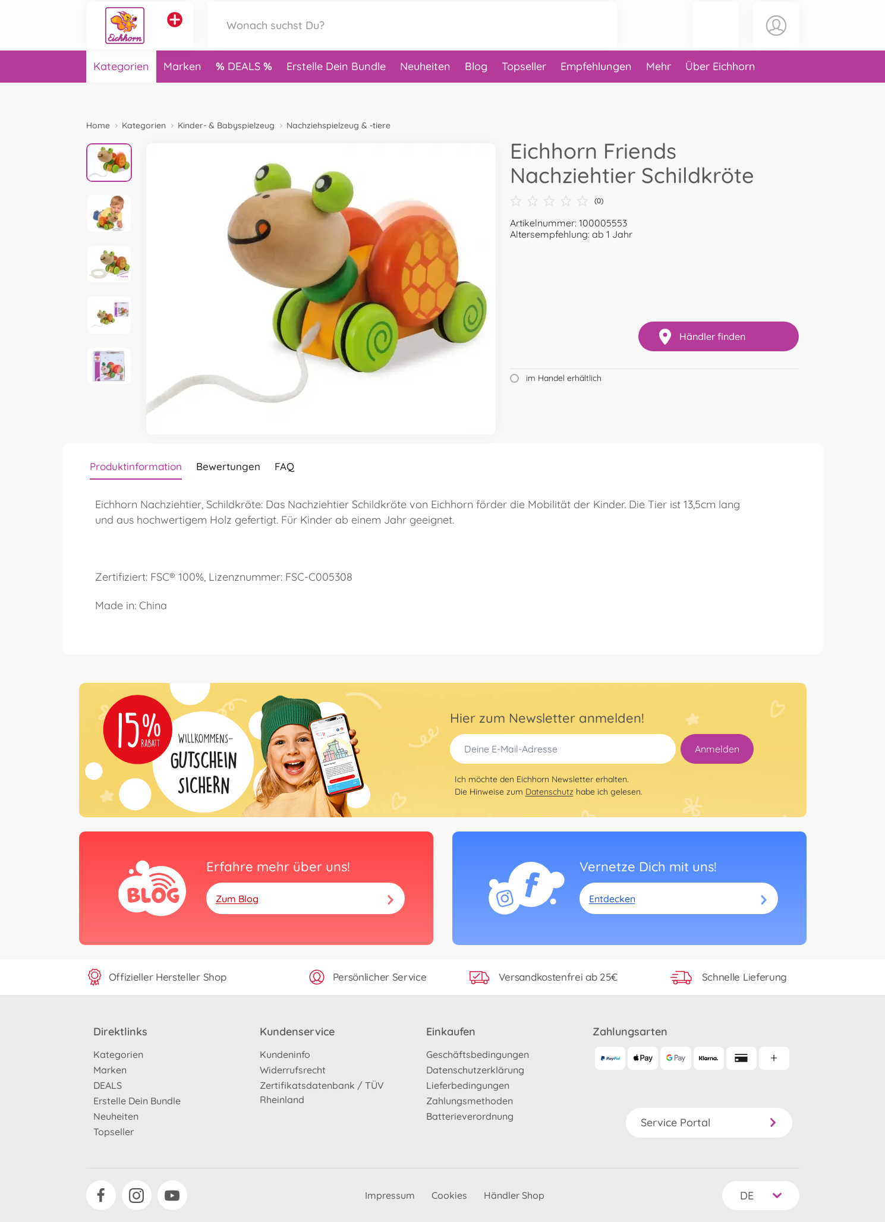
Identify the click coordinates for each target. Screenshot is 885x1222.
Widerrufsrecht (293, 1070)
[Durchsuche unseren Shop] (412, 37)
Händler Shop (514, 1195)
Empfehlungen (596, 91)
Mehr (658, 91)
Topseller (524, 91)
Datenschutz (549, 791)
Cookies (449, 1195)
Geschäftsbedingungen (477, 1054)
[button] (715, 37)
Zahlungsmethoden (469, 1101)
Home (98, 125)
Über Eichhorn (720, 91)
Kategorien (121, 91)
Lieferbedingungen (467, 1085)
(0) (556, 201)
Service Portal (709, 1122)
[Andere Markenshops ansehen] (174, 32)
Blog (476, 91)
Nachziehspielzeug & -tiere (338, 125)
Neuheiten (425, 91)
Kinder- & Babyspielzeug (226, 125)
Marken (182, 91)
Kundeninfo (285, 1054)
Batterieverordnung (470, 1116)
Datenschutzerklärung (475, 1070)
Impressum (390, 1195)
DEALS (245, 91)
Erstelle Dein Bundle (336, 91)
